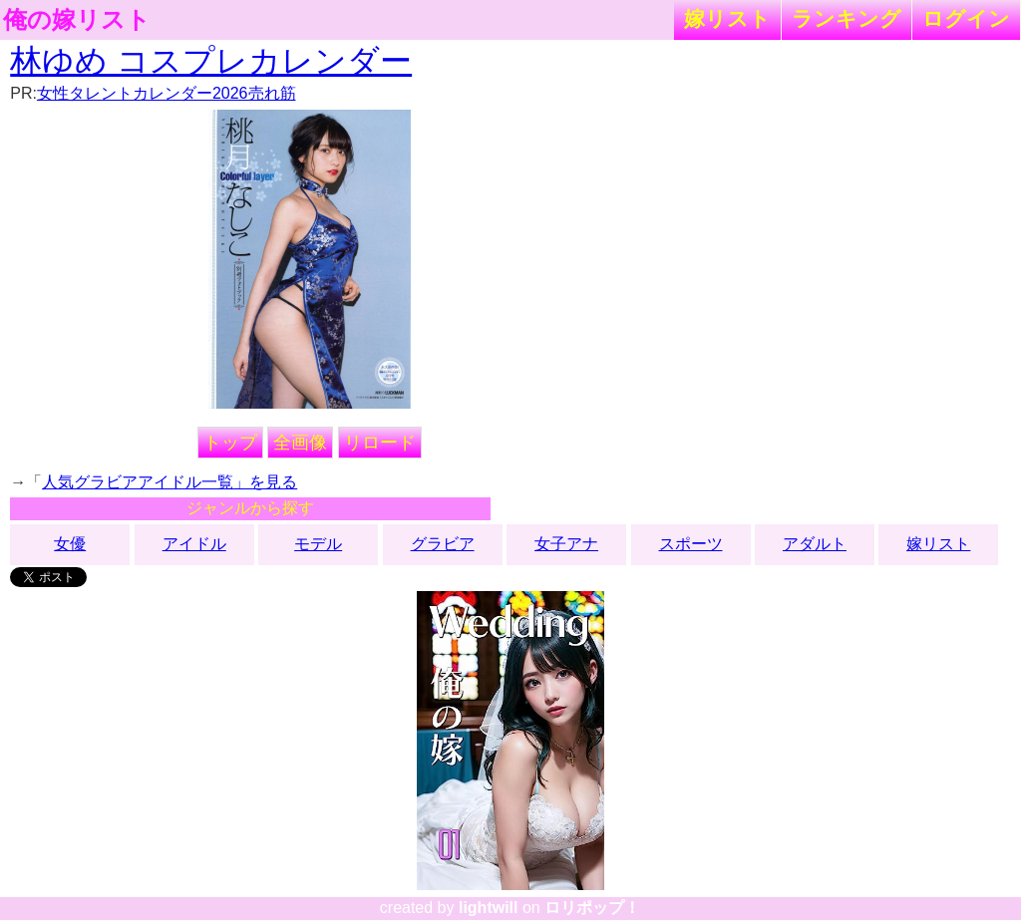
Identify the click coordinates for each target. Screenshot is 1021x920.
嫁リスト (727, 18)
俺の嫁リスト (77, 20)
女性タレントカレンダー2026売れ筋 (166, 93)
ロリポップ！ (592, 907)
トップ (230, 443)
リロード (380, 443)
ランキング (846, 18)
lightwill (488, 907)
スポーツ (691, 543)
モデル (318, 543)
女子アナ (566, 543)
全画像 (300, 443)
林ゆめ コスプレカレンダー (211, 61)
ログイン (966, 18)
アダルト (815, 543)
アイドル (194, 543)
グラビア (443, 543)
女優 (70, 543)
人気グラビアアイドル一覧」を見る (169, 481)
